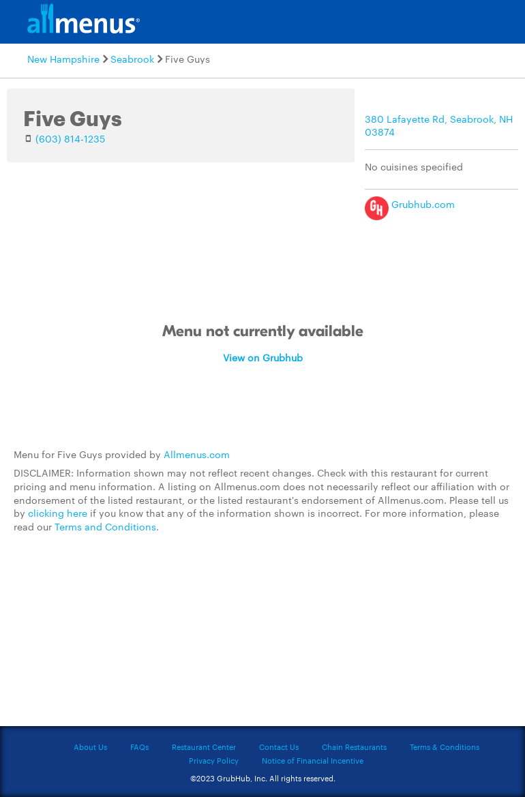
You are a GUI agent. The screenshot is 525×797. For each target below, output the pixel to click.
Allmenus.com (197, 454)
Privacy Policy (214, 760)
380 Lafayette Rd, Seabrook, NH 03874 (439, 125)
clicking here (57, 513)
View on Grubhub (263, 357)
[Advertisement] (262, 637)
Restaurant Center (204, 746)
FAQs (139, 746)
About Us (90, 746)
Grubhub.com (410, 204)
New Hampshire (63, 58)
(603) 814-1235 (70, 138)
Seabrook (132, 58)
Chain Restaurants (354, 746)
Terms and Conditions (105, 526)
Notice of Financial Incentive (312, 760)
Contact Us (279, 746)
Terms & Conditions (444, 746)
